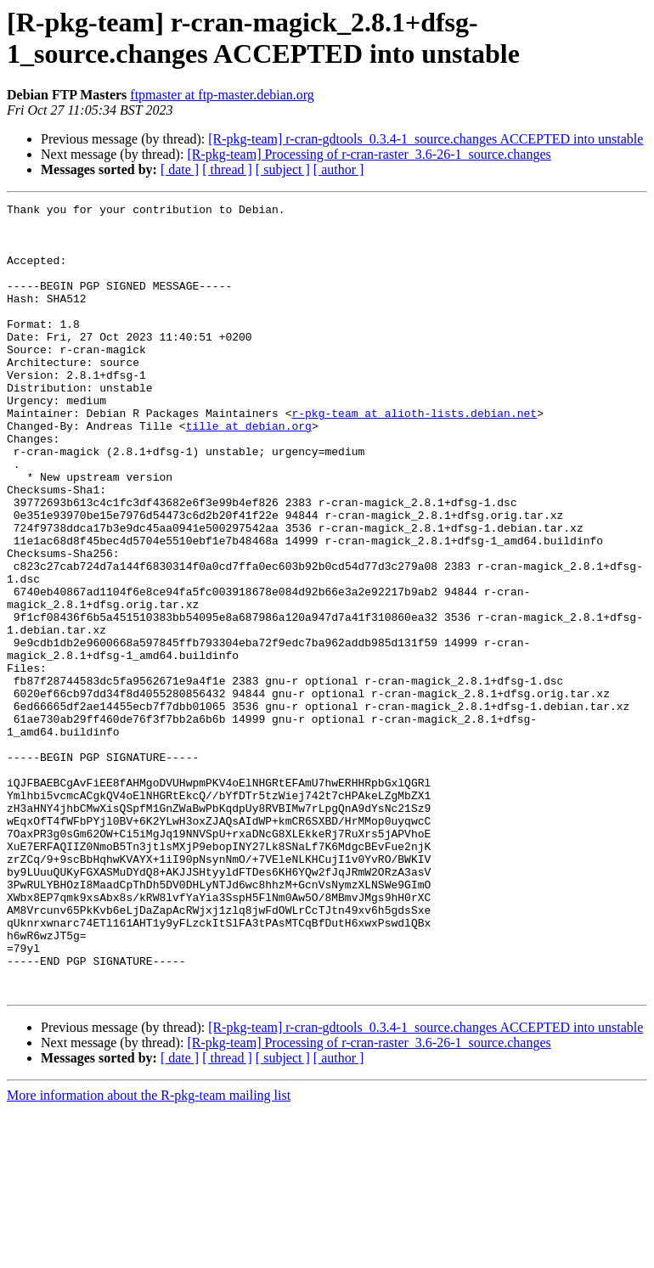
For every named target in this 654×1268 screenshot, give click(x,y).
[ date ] (180, 169)
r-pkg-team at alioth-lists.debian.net (414, 456)
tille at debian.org (249, 471)
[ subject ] (283, 169)
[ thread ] (227, 169)
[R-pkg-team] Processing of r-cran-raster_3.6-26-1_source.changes (368, 154)
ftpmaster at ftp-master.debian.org (222, 94)
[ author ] (338, 169)
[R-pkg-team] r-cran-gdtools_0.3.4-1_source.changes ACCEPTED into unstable (425, 139)
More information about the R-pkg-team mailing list (148, 1253)
